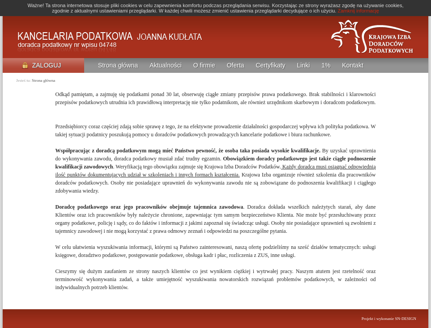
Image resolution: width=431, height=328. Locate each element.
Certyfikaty (270, 65)
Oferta (235, 65)
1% (325, 65)
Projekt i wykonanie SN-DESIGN (389, 318)
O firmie (204, 65)
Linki (303, 65)
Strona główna (118, 65)
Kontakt (352, 65)
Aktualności (165, 65)
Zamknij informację (358, 10)
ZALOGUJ (41, 65)
